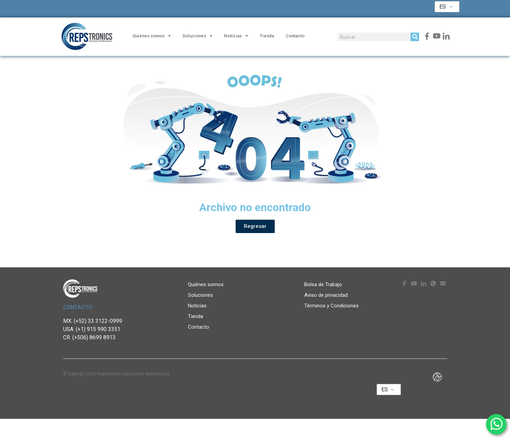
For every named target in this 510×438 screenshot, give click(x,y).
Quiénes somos (151, 36)
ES (442, 6)
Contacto (295, 35)
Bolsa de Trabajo (323, 304)
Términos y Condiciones (331, 325)
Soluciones (197, 36)
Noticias (236, 36)
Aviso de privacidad (326, 314)
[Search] (415, 37)
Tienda (267, 35)
